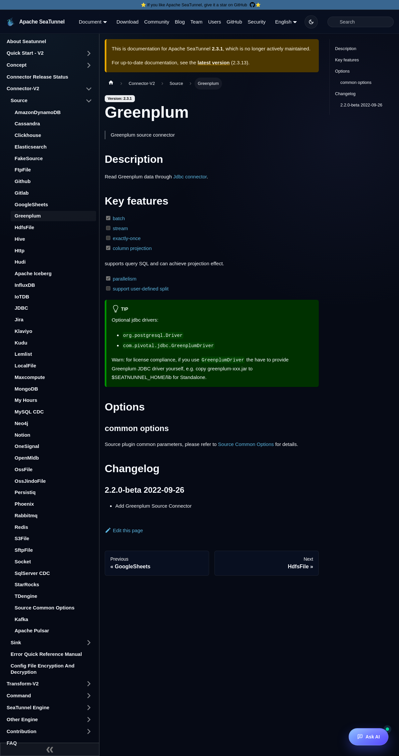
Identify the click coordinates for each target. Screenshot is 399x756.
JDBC (21, 308)
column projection (132, 248)
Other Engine (22, 719)
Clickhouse (28, 135)
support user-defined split (140, 288)
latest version (214, 62)
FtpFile (23, 169)
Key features (347, 59)
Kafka (21, 619)
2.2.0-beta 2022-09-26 (361, 104)
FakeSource (29, 158)
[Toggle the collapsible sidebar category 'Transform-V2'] (89, 683)
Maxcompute (30, 377)
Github (22, 181)
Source (19, 100)
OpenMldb (27, 458)
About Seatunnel (26, 41)
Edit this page (124, 530)
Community (156, 22)
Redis (21, 527)
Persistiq (25, 492)
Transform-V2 (23, 683)
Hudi (20, 262)
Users (214, 22)
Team (196, 22)
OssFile (23, 469)
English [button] (283, 22)
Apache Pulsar (32, 630)
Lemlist (23, 354)
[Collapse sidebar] (49, 749)
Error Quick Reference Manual (46, 654)
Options (342, 71)
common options (355, 82)
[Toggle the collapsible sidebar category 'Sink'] (89, 642)
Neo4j (21, 423)
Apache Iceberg (33, 273)
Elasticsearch (31, 147)
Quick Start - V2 (25, 53)
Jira (19, 319)
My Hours (26, 400)
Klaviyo (23, 331)
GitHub (234, 22)
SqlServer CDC (32, 573)
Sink (16, 642)
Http (20, 250)
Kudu (21, 343)
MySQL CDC (29, 411)
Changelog (345, 93)
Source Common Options (45, 607)
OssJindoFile (30, 481)
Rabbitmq (26, 515)
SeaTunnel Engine (28, 707)
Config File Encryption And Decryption (43, 669)
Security (256, 22)
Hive (20, 239)
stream (120, 228)
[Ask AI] (368, 736)
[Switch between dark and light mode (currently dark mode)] (311, 22)
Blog (180, 22)
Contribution (21, 731)
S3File (22, 538)
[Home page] (111, 84)
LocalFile (25, 365)
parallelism (125, 279)
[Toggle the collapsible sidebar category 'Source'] (89, 100)
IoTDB (22, 296)
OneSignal (27, 446)
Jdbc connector (190, 176)
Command (19, 695)
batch (119, 218)
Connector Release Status (37, 77)
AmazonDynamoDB (38, 112)
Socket (23, 561)
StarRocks (27, 584)
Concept (17, 65)
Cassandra (27, 123)
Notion (22, 435)
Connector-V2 (23, 88)
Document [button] (90, 22)
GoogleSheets (31, 204)
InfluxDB (25, 285)
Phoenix (24, 504)
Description (345, 48)
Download (127, 22)
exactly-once (127, 238)
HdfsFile (24, 227)
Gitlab (22, 193)
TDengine (26, 596)
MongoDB (26, 389)
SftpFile (24, 550)
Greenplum (28, 216)
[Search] (360, 22)
